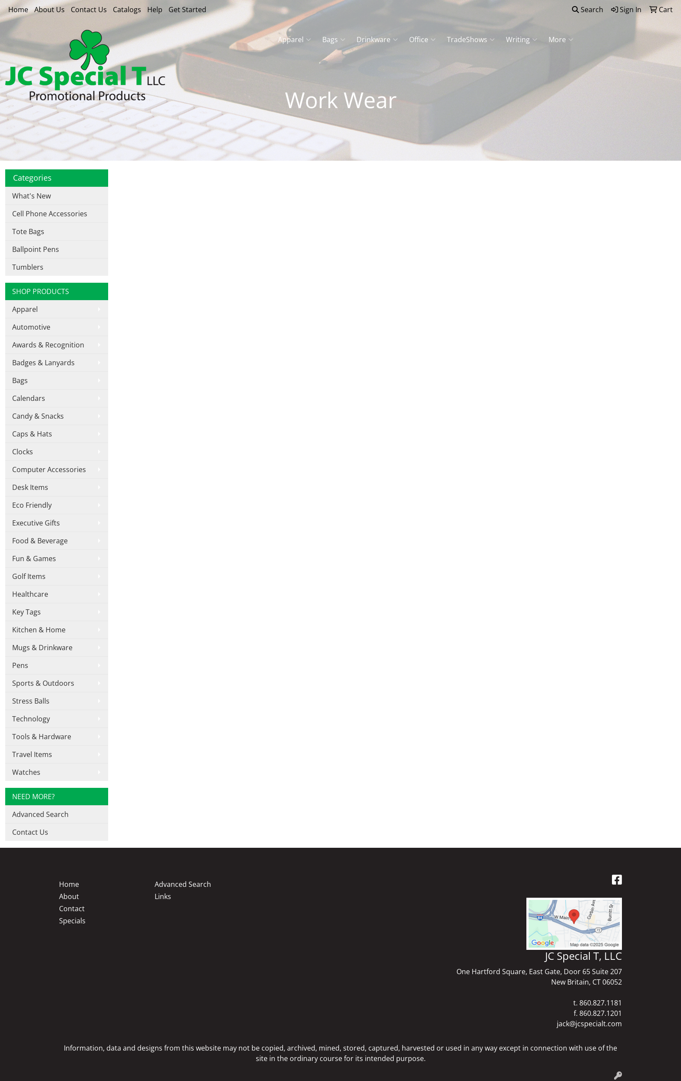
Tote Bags (28, 231)
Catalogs (127, 9)
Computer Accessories (49, 469)
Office (422, 39)
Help (154, 9)
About (69, 896)
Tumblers (27, 267)
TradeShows (471, 39)
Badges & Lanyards (43, 362)
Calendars (28, 398)
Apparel (294, 39)
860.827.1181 (600, 1003)
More (561, 39)
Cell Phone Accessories (49, 213)
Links (163, 896)
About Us (49, 9)
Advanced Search (40, 814)
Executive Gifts (36, 523)
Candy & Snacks (38, 416)
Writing (521, 39)
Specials (72, 921)
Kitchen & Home (39, 630)
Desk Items (30, 487)
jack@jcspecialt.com (589, 1023)
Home (18, 9)
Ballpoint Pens (35, 249)
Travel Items (32, 754)
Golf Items (29, 576)
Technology (31, 719)
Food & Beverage (40, 540)
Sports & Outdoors (43, 683)
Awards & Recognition (48, 345)
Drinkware (377, 39)
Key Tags (26, 612)
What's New (31, 196)
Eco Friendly (32, 505)
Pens (20, 665)
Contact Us (89, 9)
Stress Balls (31, 701)
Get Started (187, 9)
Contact (72, 908)
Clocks (22, 451)
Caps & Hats (32, 434)
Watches (26, 772)
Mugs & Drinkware (42, 647)
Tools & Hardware (41, 736)
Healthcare (30, 594)
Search (587, 9)
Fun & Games (34, 558)
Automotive (31, 327)
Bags (333, 39)
